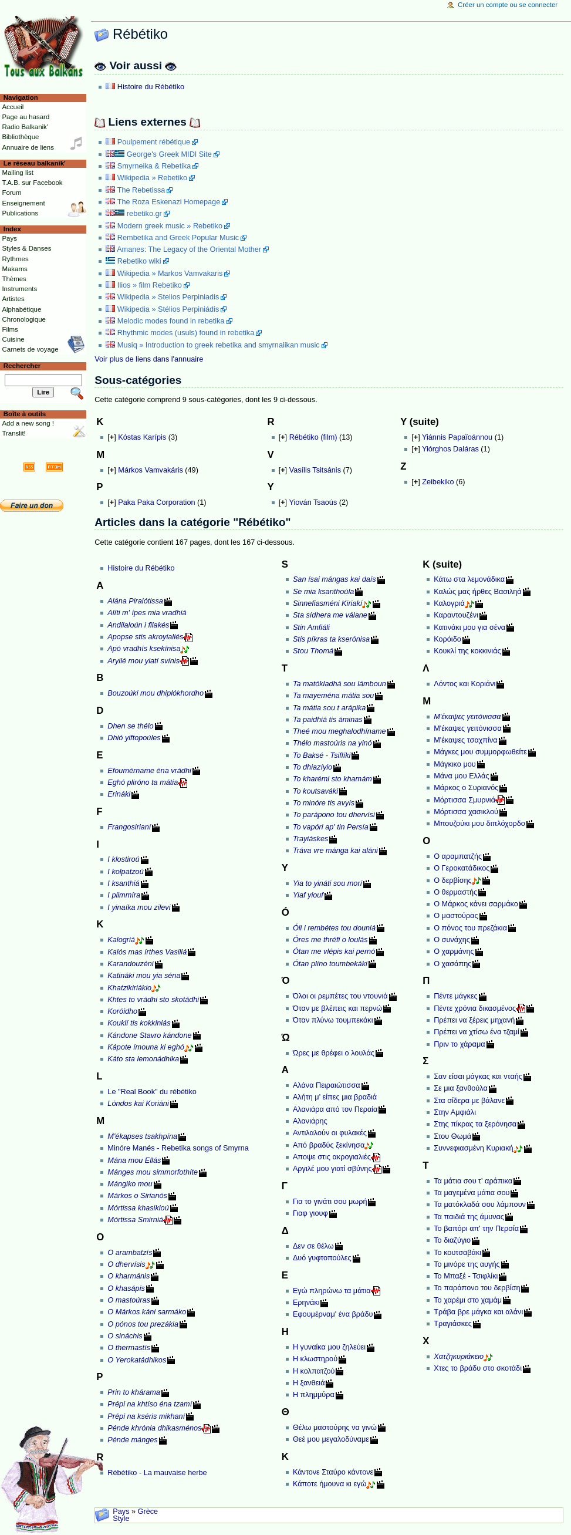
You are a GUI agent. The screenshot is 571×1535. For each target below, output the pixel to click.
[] (111, 437)
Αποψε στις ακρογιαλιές (332, 1157)
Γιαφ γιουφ (310, 1213)
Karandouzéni (130, 964)
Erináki (118, 794)
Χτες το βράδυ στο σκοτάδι (478, 1368)
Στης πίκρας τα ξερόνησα (475, 1124)
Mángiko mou (129, 1184)
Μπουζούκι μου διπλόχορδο (479, 823)
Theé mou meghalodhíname (339, 731)
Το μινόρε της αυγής (466, 1264)
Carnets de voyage (30, 349)
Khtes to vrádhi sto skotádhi (153, 1000)
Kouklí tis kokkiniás (138, 1023)
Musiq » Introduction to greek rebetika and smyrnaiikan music (218, 345)
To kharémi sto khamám (332, 779)
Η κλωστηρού (315, 1359)
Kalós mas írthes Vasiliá (147, 952)
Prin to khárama (133, 1392)
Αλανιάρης (310, 1121)
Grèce (148, 1511)
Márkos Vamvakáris (150, 470)
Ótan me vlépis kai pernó (334, 951)
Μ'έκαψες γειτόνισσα (468, 728)
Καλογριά (449, 603)
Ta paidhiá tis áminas (328, 720)
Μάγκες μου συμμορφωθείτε (480, 752)
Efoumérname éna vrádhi (149, 771)
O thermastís (128, 1348)
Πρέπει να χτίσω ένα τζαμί (476, 1032)
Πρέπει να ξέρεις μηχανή (474, 1020)
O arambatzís (129, 1253)
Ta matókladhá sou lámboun (339, 684)
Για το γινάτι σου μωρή (330, 1201)
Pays (121, 1511)
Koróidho (122, 1011)
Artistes (13, 298)
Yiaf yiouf (308, 895)
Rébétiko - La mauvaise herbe (157, 1473)
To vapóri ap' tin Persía (331, 827)
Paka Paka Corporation (156, 502)
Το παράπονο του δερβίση (477, 1288)
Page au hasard (25, 116)
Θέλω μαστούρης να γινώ (335, 1427)
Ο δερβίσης (452, 880)
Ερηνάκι (306, 1302)
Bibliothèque (20, 136)
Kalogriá (121, 940)
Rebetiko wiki (139, 261)
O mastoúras (128, 1300)
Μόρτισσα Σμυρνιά (464, 800)
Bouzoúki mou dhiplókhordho (155, 693)
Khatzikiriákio (129, 988)
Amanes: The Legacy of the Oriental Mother (189, 249)
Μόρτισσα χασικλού (466, 812)
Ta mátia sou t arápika (329, 708)
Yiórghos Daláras (450, 449)
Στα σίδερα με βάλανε (469, 1101)
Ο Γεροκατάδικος (461, 868)
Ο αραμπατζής (458, 856)
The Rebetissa (141, 190)
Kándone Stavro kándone (149, 1035)
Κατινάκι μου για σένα (469, 627)
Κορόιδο (447, 639)
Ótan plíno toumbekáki (330, 964)
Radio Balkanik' (25, 126)
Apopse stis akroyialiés (145, 637)
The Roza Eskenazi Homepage (169, 202)
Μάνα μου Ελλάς (461, 776)
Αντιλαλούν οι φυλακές (330, 1133)
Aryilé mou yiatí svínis (143, 661)
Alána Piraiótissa (135, 601)
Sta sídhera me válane (330, 615)
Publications (20, 213)
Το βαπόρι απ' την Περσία (476, 1228)
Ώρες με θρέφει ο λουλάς (333, 1053)
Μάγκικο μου (455, 764)
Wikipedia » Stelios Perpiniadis (168, 297)
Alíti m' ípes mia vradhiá (146, 613)
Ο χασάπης (452, 964)
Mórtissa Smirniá (135, 1220)
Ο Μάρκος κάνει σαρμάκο (476, 904)
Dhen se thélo (130, 726)
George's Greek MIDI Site (169, 154)
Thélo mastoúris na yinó (332, 743)
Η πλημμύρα (314, 1395)
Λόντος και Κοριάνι (464, 684)
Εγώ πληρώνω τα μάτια (332, 1291)
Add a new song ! (28, 423)
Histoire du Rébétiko (150, 87)
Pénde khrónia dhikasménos (154, 1428)
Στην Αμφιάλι (455, 1112)
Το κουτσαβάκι (457, 1253)
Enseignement (23, 203)
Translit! (13, 433)
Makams (14, 268)
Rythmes (15, 258)
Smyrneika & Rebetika (154, 166)
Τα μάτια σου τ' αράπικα (473, 1181)
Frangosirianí (129, 827)
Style (121, 1518)
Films (10, 329)
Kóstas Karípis (142, 437)
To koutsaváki (315, 791)
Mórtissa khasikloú (137, 1208)
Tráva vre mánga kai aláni (335, 850)
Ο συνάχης (452, 940)
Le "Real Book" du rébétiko (151, 1092)
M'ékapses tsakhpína (142, 1136)
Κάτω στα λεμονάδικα (469, 579)
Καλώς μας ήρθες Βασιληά (477, 592)
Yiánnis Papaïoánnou (457, 437)
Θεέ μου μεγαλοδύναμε (331, 1439)
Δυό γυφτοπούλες (322, 1258)
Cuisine (13, 339)
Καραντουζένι (456, 615)
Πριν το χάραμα (459, 1044)
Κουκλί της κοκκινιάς (467, 651)
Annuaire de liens (28, 147)
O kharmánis (128, 1276)
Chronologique (24, 319)
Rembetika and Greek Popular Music (178, 238)
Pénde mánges (132, 1440)
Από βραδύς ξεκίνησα (328, 1145)
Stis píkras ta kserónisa (331, 639)
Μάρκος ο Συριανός (466, 788)
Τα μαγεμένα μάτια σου (471, 1193)
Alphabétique (21, 309)
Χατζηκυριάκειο (459, 1356)
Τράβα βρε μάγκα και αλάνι (478, 1312)
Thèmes (14, 278)
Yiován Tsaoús (313, 502)
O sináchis (124, 1336)
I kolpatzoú (125, 872)
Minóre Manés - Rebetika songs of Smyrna (177, 1148)
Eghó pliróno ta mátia (142, 782)
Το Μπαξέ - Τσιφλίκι (466, 1276)
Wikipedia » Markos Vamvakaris (170, 273)
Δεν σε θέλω (313, 1246)
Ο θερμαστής (455, 892)
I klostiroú (123, 859)
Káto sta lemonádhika (143, 1059)
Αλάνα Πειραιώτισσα (326, 1085)
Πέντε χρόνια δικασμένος (475, 1008)
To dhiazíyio (312, 767)
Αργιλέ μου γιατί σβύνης (332, 1169)
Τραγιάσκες (453, 1324)
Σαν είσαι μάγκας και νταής (478, 1076)
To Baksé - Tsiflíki (321, 755)
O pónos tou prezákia (142, 1324)
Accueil (12, 106)
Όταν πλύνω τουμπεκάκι (333, 1020)
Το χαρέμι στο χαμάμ (468, 1300)
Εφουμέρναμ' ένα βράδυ (333, 1314)
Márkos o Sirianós (137, 1196)
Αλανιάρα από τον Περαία (335, 1109)
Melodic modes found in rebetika (171, 321)
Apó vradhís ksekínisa (143, 649)
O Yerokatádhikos (136, 1360)
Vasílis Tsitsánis (315, 470)
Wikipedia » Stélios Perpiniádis (168, 309)
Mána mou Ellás (134, 1160)
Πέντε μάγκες (455, 996)
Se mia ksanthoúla (323, 592)
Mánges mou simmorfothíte (152, 1172)
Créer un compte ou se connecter (508, 4)
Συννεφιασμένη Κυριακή (473, 1148)
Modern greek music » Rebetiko (169, 226)
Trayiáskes (310, 839)
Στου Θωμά (452, 1136)
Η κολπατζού (314, 1371)
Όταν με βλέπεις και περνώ (337, 1008)
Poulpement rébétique (153, 142)
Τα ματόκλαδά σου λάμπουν (480, 1204)
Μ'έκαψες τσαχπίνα (465, 740)
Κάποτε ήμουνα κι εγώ (329, 1484)
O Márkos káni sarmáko (146, 1312)
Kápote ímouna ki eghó (145, 1047)
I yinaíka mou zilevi (138, 907)
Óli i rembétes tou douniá (334, 928)
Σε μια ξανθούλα (461, 1088)
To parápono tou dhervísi (334, 815)
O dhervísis (126, 1264)
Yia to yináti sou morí (327, 883)
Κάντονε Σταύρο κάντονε (333, 1472)
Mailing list (17, 172)
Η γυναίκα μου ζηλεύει (329, 1347)
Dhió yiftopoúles (133, 738)
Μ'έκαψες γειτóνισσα (467, 717)
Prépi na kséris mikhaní (146, 1416)
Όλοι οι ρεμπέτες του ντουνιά (340, 996)
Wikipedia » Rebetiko (152, 178)
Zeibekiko (438, 482)
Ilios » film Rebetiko (149, 285)
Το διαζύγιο (452, 1240)
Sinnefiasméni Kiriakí (327, 603)
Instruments (19, 288)
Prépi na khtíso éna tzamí (149, 1404)
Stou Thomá (313, 651)
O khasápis (125, 1288)
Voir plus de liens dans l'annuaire (148, 359)
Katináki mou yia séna (143, 975)
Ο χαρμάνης (454, 951)
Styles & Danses (26, 248)
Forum (11, 192)
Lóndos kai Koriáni (137, 1103)
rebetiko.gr (144, 214)
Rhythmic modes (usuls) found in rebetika (185, 333)
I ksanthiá (123, 883)
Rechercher (22, 365)
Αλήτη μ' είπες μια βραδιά (335, 1097)
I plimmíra (123, 895)
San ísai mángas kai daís (334, 579)
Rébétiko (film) (313, 437)
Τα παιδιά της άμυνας (469, 1217)
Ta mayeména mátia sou (333, 695)
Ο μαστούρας (456, 916)
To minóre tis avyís (323, 803)
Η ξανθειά (309, 1383)
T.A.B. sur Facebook (32, 182)
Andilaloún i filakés (138, 625)
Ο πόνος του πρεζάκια (470, 928)
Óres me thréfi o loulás (330, 940)
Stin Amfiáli (311, 627)
